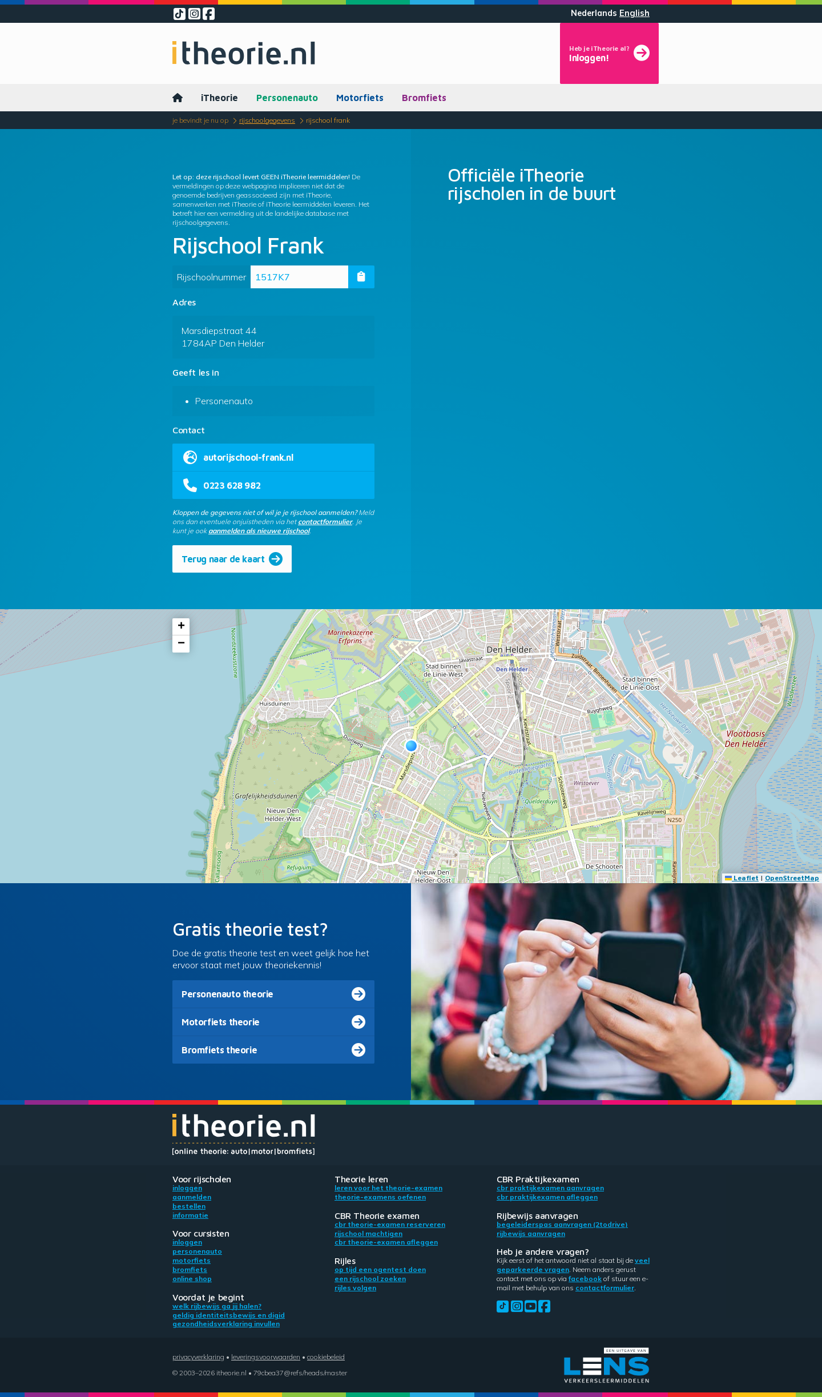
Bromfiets (424, 97)
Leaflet (742, 877)
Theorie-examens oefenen (380, 1197)
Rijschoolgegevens (267, 120)
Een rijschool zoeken (370, 1278)
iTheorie (219, 97)
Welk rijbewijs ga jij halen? (216, 1306)
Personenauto (287, 97)
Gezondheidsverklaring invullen (226, 1323)
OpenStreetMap (792, 877)
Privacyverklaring (198, 1356)
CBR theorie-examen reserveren (390, 1224)
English (634, 13)
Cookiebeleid (326, 1356)
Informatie (190, 1215)
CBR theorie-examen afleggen (386, 1242)
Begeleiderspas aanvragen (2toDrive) (562, 1224)
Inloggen (187, 1187)
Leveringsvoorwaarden (265, 1356)
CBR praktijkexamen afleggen (547, 1197)
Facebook (585, 1278)
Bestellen (189, 1206)
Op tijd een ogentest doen (380, 1269)
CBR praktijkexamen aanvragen (550, 1187)
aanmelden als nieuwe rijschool (258, 530)
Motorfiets (360, 97)
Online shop (192, 1278)
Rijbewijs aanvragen (531, 1233)
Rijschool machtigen (368, 1233)
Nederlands (594, 13)
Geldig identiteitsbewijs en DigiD (228, 1315)
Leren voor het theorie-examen (388, 1187)
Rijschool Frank (328, 120)
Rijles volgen (355, 1287)
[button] (411, 746)
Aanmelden (191, 1197)
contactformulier (325, 521)
